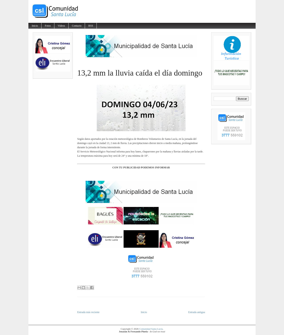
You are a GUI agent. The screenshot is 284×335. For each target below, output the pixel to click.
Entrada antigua (196, 312)
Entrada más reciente (88, 312)
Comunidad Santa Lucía (151, 328)
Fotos (48, 25)
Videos (61, 25)
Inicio (35, 25)
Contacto (76, 25)
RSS (90, 25)
